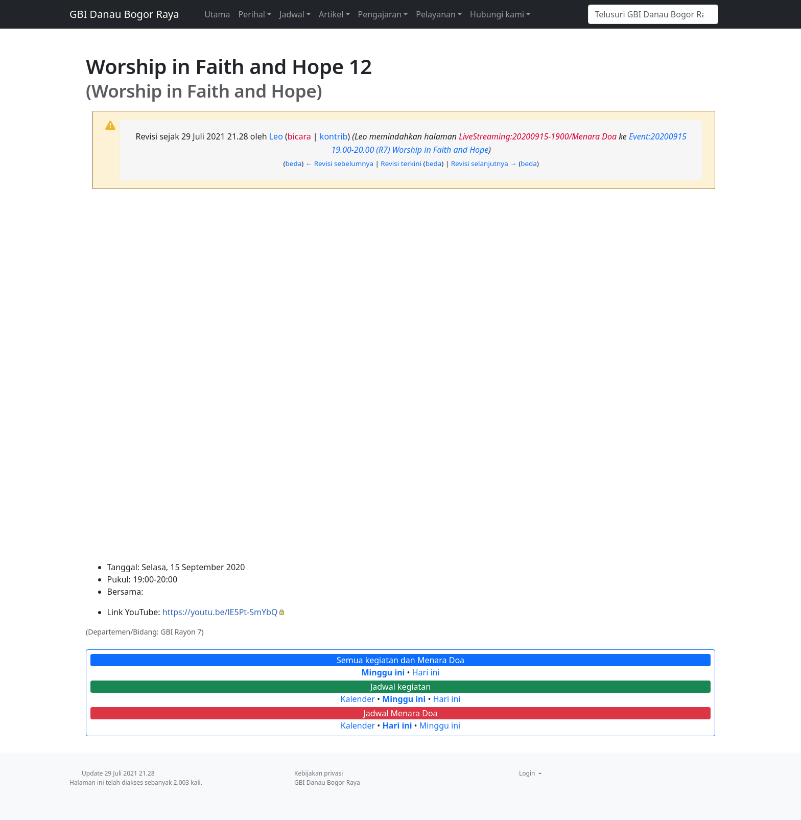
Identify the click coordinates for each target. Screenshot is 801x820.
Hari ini (426, 672)
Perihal (252, 14)
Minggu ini (383, 672)
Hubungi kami (497, 14)
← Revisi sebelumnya (339, 163)
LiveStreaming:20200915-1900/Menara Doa (538, 136)
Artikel (331, 14)
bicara (299, 136)
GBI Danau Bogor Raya (124, 14)
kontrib (333, 136)
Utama (217, 14)
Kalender (358, 699)
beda (294, 163)
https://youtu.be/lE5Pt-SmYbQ (220, 612)
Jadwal (291, 14)
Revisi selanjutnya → (484, 163)
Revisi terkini (401, 163)
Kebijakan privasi (318, 773)
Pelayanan (436, 14)
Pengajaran (380, 14)
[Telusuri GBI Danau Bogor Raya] (653, 14)
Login (528, 773)
